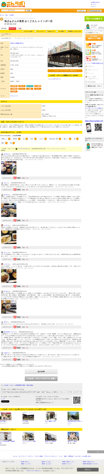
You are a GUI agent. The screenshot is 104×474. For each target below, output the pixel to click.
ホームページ (14, 96)
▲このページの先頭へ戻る (95, 452)
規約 (65, 456)
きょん (6, 252)
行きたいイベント (93, 70)
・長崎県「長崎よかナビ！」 (89, 461)
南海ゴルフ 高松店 (50, 441)
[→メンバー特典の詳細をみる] (94, 63)
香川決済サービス (9, 332)
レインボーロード (55, 79)
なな (5, 183)
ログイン (81, 10)
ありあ (6, 154)
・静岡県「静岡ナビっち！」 (68, 461)
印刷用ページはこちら (74, 31)
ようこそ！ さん (70, 10)
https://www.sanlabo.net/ (94, 121)
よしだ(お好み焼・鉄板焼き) (7, 442)
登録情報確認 (92, 82)
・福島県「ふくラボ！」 (26, 463)
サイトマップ (22, 456)
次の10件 (41, 371)
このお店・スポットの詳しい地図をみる (65, 70)
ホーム (94, 6)
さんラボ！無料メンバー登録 (94, 37)
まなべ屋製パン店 (50, 421)
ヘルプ (94, 4)
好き (34, 139)
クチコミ (12, 28)
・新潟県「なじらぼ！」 (47, 463)
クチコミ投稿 (39, 456)
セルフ (43, 139)
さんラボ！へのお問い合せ (83, 456)
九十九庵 (25, 421)
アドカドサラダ (22, 148)
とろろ (6, 225)
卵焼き (17, 139)
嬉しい (67, 139)
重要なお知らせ (96, 2)
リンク (61, 456)
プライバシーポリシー (50, 456)
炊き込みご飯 (55, 139)
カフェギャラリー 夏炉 (29, 441)
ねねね (6, 353)
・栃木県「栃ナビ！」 (25, 461)
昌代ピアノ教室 (72, 441)
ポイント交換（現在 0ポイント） (93, 77)
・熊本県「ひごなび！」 (47, 461)
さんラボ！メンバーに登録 (93, 108)
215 (5, 322)
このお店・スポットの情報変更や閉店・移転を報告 (18, 385)
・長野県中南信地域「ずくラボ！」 (90, 463)
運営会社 (71, 456)
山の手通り (3, 421)
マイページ (91, 73)
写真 (20, 28)
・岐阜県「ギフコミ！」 (67, 463)
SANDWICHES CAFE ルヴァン (75, 422)
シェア (3, 399)
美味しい (6, 139)
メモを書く (61, 31)
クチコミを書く (28, 31)
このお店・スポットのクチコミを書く (41, 379)
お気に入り (51, 31)
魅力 (5, 143)
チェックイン (40, 31)
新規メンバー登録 (94, 10)
